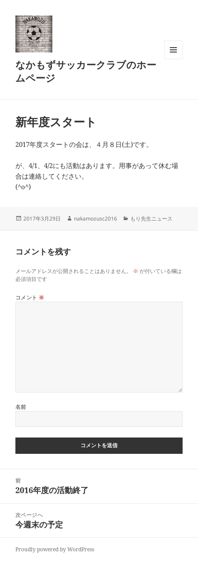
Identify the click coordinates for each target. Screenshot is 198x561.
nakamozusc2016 (95, 218)
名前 (20, 407)
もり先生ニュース (151, 218)
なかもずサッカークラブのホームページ (85, 71)
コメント (29, 297)
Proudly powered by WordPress (54, 549)
